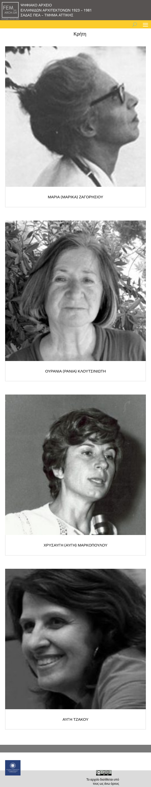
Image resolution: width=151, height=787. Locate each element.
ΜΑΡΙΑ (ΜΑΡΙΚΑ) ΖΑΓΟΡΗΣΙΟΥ (75, 196)
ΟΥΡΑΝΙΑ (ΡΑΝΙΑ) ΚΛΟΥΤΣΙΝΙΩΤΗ (75, 371)
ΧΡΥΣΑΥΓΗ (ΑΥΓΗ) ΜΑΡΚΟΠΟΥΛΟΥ (75, 545)
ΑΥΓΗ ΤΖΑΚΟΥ (75, 719)
